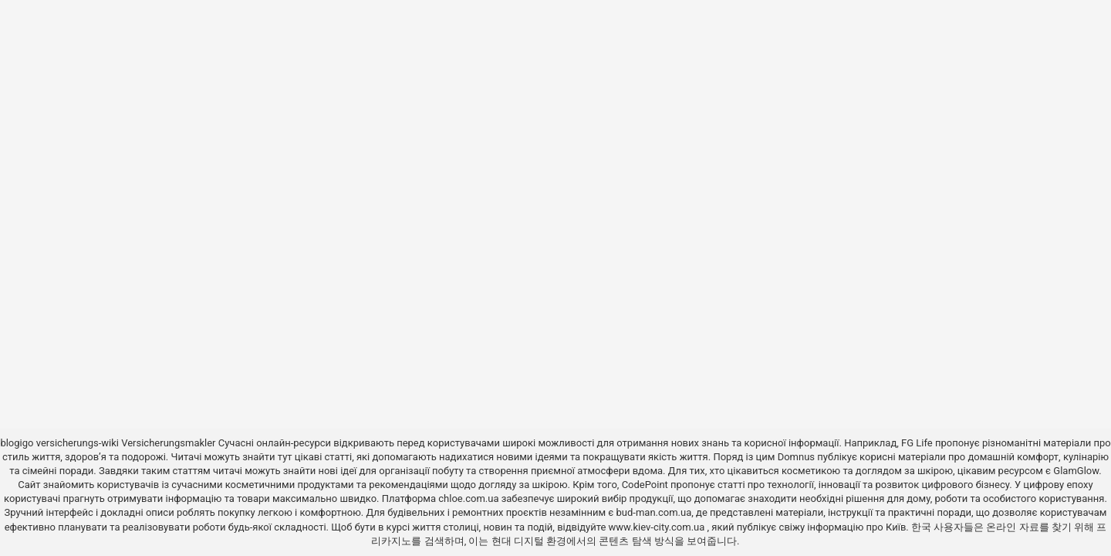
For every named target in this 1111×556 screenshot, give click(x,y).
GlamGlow (1076, 470)
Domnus (796, 457)
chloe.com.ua (468, 498)
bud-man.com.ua (654, 512)
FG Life (917, 443)
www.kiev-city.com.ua (658, 527)
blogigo (16, 443)
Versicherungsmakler (168, 443)
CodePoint (645, 484)
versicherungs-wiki (77, 443)
